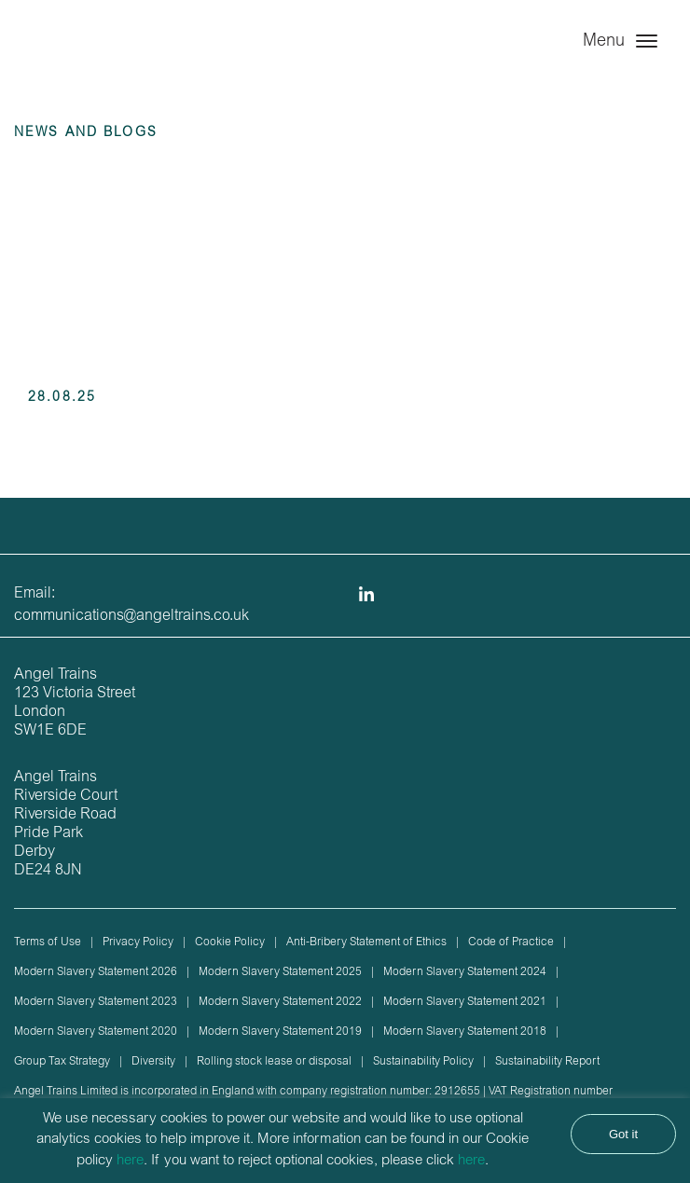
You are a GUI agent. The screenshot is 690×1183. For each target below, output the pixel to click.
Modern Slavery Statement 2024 (464, 972)
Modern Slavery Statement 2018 (464, 1032)
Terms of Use (47, 942)
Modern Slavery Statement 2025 (280, 972)
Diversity (153, 1061)
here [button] (471, 1161)
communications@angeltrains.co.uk (131, 616)
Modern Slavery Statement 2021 (464, 1002)
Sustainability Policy (423, 1061)
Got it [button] (623, 1134)
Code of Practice (511, 942)
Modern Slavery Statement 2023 (95, 1002)
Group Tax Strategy (62, 1061)
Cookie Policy (230, 942)
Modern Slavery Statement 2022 (280, 1002)
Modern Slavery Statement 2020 (95, 1032)
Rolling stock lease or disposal (274, 1061)
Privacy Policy (138, 942)
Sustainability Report (547, 1061)
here (130, 1161)
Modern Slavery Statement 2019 (280, 1032)
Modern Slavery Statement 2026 (95, 972)
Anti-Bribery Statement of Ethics (366, 942)
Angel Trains (93, 58)
